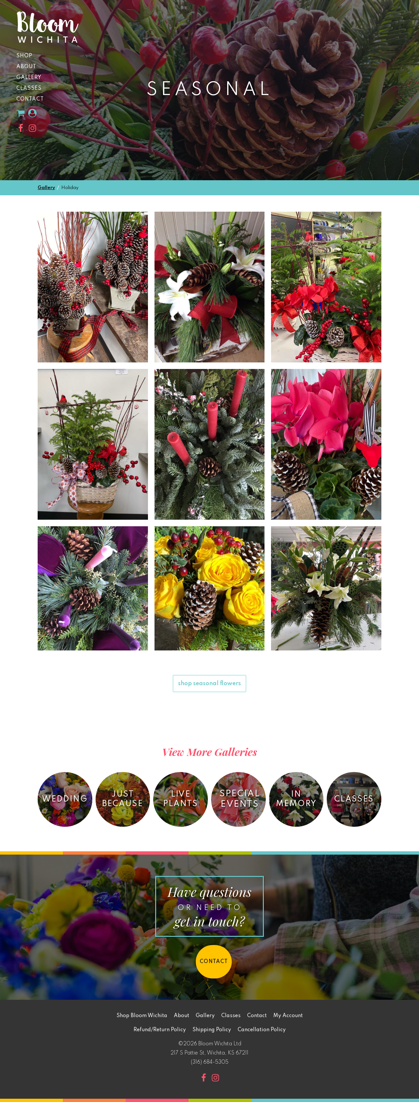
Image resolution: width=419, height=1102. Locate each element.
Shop (24, 56)
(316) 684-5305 (209, 1062)
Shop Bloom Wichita (142, 1015)
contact (214, 961)
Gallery (29, 77)
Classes (29, 88)
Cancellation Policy (262, 1030)
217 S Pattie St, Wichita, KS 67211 (209, 1053)
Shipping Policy (211, 1030)
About (26, 66)
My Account (288, 1015)
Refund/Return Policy (160, 1030)
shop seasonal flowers (209, 683)
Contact (30, 99)
